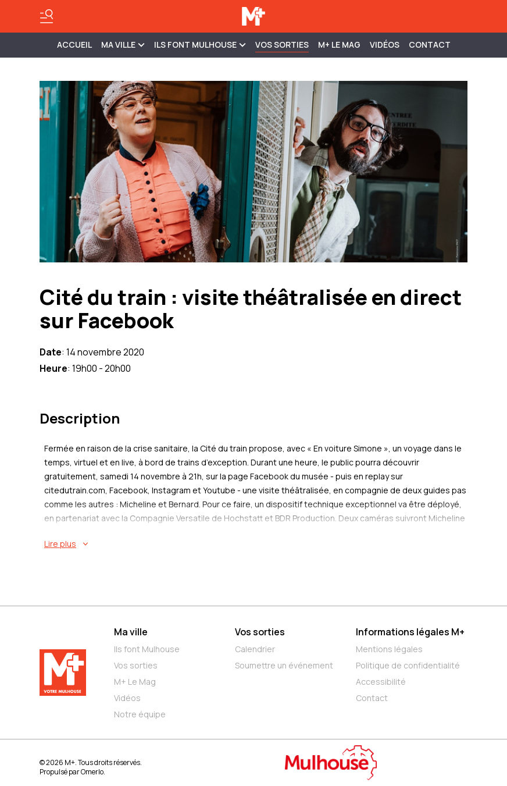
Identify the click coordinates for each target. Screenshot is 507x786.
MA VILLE (123, 44)
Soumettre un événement (284, 665)
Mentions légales (389, 649)
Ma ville (131, 631)
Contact (430, 44)
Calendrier (255, 649)
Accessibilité (381, 681)
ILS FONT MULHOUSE (200, 44)
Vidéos (384, 44)
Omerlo (92, 772)
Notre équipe (140, 714)
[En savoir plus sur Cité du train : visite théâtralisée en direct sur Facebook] (255, 544)
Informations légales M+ (410, 631)
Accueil (74, 44)
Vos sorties (282, 44)
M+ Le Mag (339, 44)
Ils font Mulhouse (147, 649)
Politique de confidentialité (408, 665)
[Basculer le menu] (46, 16)
